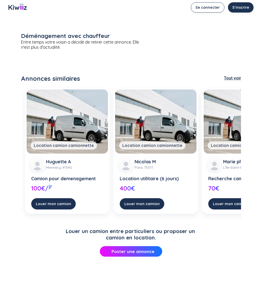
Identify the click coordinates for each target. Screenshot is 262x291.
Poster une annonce (130, 251)
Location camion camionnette (64, 145)
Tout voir (232, 78)
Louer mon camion (53, 203)
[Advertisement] (131, 277)
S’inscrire (240, 7)
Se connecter (207, 7)
